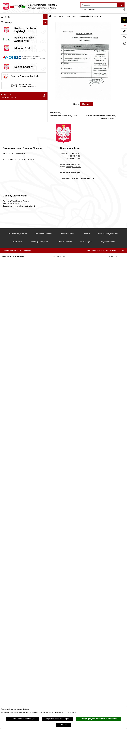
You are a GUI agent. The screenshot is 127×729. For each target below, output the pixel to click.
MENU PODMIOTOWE (11, 27)
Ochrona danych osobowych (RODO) (17, 560)
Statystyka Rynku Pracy (11, 535)
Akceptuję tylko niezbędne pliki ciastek (98, 719)
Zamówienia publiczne (11, 540)
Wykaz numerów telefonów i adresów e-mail (20, 526)
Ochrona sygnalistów (10, 565)
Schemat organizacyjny (11, 37)
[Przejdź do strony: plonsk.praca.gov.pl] (124, 31)
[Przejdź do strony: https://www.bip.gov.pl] (124, 25)
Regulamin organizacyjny (12, 46)
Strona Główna (7, 22)
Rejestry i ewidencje (10, 503)
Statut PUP (6, 41)
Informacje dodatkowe (10, 545)
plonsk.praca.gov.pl (73, 692)
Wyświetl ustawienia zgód (57, 719)
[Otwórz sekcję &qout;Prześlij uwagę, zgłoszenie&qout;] (124, 37)
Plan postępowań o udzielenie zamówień (19, 513)
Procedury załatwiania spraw (13, 555)
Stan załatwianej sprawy (11, 550)
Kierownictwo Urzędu (10, 32)
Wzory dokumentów (9, 530)
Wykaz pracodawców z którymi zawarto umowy (21, 508)
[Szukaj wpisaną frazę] (121, 4)
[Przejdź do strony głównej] (29, 6)
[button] (45, 46)
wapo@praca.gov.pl (73, 690)
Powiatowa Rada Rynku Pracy (14, 61)
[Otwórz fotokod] (124, 43)
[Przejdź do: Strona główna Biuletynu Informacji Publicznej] (50, 16)
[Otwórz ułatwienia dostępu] (124, 20)
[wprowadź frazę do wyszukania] (99, 4)
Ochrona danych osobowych (22, 719)
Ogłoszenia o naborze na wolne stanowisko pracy (20, 519)
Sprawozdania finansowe (12, 56)
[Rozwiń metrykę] (86, 104)
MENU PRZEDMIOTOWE (12, 493)
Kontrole (4, 486)
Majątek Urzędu (8, 51)
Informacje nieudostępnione (13, 498)
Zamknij (63, 725)
